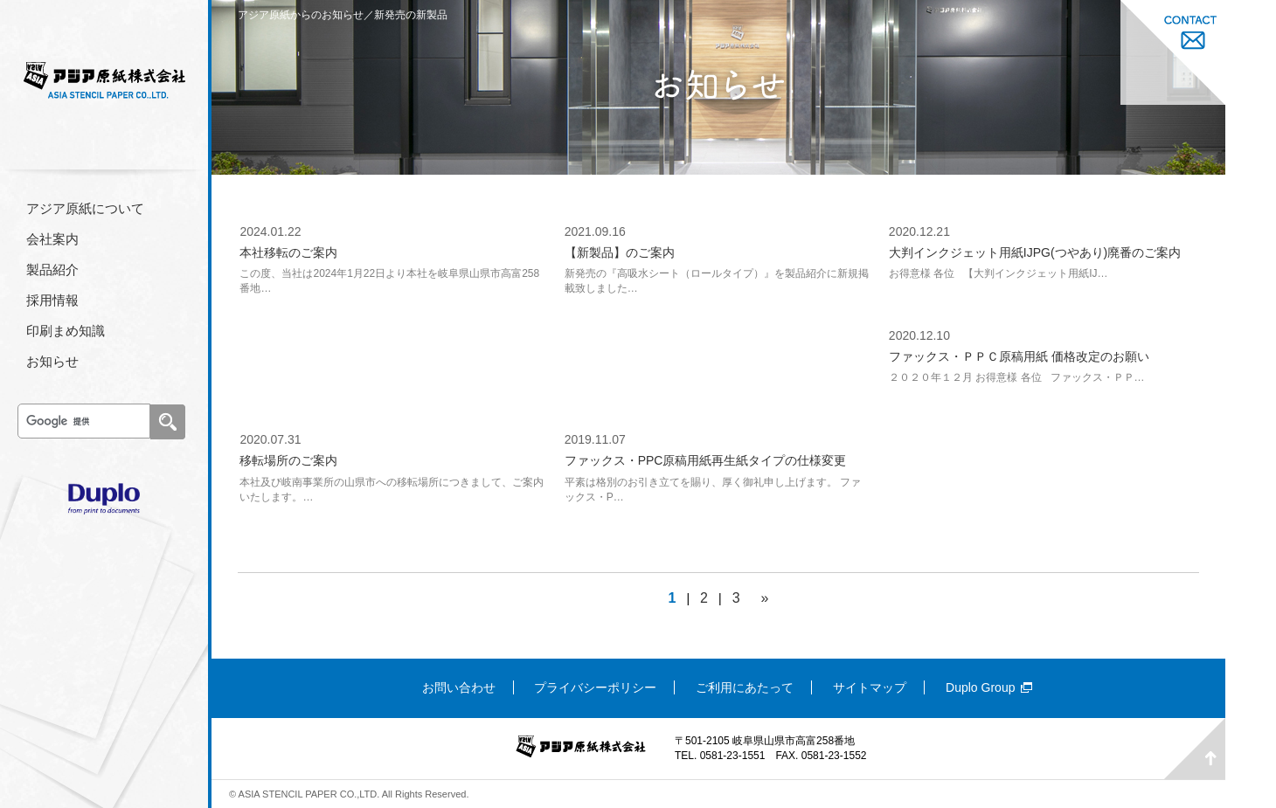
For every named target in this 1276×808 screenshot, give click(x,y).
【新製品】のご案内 (620, 252)
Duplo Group (980, 687)
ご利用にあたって (745, 687)
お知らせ (52, 361)
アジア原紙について (85, 208)
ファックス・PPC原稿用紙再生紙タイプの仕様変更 (706, 460)
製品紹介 (52, 269)
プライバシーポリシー (595, 687)
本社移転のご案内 (288, 252)
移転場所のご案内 (288, 460)
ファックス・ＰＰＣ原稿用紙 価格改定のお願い (1019, 356)
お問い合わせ (459, 687)
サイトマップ (869, 687)
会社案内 (52, 238)
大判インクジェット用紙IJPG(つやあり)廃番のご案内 (1035, 252)
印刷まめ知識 (65, 330)
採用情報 (52, 300)
